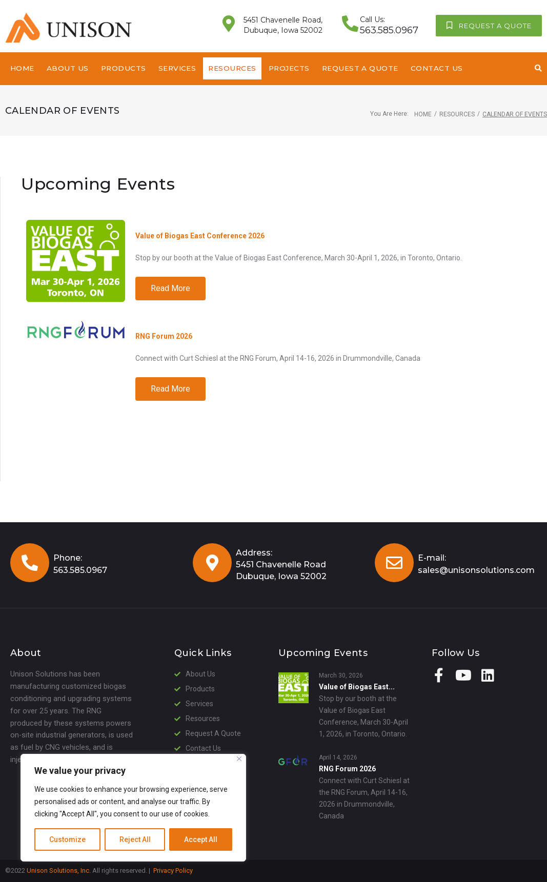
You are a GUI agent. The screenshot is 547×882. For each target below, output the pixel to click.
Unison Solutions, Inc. (59, 870)
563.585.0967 (80, 570)
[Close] (239, 758)
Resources (457, 114)
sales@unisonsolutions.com (476, 570)
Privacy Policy (173, 870)
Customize (67, 839)
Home (423, 114)
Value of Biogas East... (357, 687)
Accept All (200, 839)
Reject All (135, 839)
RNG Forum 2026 (163, 336)
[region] (133, 808)
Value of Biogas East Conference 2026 (200, 236)
